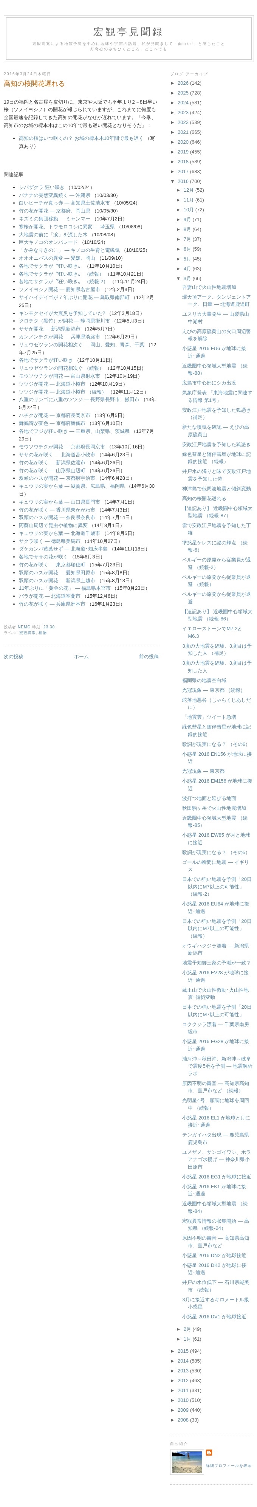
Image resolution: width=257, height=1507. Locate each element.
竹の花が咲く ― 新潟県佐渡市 (52, 462)
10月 (189, 209)
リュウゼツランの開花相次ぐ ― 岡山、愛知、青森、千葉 (81, 344)
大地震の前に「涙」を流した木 (53, 234)
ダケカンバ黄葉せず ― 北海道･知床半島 (63, 549)
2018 (184, 161)
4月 (188, 268)
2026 (184, 83)
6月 (188, 249)
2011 (184, 1390)
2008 (184, 1420)
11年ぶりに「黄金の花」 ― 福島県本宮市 (65, 588)
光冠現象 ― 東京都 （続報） (213, 690)
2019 (184, 152)
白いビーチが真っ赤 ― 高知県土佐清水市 (64, 203)
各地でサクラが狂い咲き (46, 360)
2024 (184, 102)
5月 (188, 259)
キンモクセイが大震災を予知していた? (62, 313)
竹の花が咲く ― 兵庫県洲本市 (52, 604)
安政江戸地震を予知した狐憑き (216, 444)
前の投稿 (149, 656)
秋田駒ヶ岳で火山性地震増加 (214, 808)
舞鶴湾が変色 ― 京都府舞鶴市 (52, 423)
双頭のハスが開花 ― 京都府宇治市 (57, 478)
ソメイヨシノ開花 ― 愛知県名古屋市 (59, 289)
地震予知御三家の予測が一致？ (216, 963)
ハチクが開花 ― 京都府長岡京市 (54, 415)
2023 (184, 112)
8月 (188, 229)
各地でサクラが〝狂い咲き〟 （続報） (61, 274)
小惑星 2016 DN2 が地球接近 (214, 1255)
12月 (189, 190)
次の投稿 (13, 656)
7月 (188, 239)
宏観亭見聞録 (128, 31)
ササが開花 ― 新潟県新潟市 (50, 329)
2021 (184, 132)
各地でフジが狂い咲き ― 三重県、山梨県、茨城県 (74, 431)
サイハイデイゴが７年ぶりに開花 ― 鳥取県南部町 (74, 297)
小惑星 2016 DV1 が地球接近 (214, 1316)
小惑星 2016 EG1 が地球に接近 (216, 1177)
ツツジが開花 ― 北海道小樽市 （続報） (63, 392)
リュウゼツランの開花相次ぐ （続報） (61, 368)
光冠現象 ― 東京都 (203, 771)
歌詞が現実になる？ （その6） (216, 744)
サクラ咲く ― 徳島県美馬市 (50, 541)
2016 (184, 181)
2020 (184, 142)
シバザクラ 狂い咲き (42, 187)
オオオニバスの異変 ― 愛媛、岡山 (57, 258)
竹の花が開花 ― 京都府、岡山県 (54, 211)
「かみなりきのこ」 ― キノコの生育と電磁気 (69, 250)
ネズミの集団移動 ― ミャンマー (54, 219)
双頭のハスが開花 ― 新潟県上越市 (57, 580)
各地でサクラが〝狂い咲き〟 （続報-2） (63, 281)
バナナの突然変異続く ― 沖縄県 (54, 195)
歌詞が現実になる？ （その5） (216, 852)
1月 (188, 1339)
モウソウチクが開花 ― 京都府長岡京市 (62, 447)
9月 (188, 219)
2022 (184, 122)
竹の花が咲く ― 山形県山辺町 (52, 470)
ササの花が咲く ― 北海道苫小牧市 (57, 454)
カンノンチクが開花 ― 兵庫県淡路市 (59, 337)
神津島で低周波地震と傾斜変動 (216, 488)
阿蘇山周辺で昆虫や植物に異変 (53, 525)
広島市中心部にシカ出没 (209, 383)
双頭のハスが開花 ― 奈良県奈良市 (57, 517)
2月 (188, 1329)
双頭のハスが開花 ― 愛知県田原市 (57, 572)
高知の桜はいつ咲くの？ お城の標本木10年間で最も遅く (81, 138)
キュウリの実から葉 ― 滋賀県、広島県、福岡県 (72, 486)
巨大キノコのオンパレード (48, 242)
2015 (184, 1351)
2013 (184, 1371)
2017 (184, 171)
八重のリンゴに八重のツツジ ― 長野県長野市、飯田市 (79, 399)
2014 (184, 1361)
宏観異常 (27, 633)
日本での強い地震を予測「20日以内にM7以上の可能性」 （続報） (216, 928)
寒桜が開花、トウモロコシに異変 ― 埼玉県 (67, 226)
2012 (184, 1380)
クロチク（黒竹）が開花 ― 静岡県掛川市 (64, 321)
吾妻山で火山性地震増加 (209, 287)
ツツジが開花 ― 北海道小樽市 (52, 384)
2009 (184, 1410)
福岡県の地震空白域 (204, 680)
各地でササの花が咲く (43, 557)
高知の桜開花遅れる (204, 498)
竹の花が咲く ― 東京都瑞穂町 (52, 564)
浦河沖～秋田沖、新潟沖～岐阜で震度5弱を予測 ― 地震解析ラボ (217, 1066)
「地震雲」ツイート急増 (209, 717)
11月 (189, 200)
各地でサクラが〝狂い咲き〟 (51, 266)
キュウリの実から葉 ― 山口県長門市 (59, 502)
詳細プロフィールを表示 (229, 1466)
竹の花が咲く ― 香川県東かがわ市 (57, 510)
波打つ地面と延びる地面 (209, 798)
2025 (184, 93)
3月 (188, 278)
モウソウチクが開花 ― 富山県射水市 (59, 376)
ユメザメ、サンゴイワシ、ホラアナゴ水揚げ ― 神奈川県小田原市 (216, 1159)
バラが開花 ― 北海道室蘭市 (50, 596)
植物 (43, 633)
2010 (184, 1400)
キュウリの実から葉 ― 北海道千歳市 (59, 533)
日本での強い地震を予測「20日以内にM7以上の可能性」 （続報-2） (216, 886)
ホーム (81, 656)
